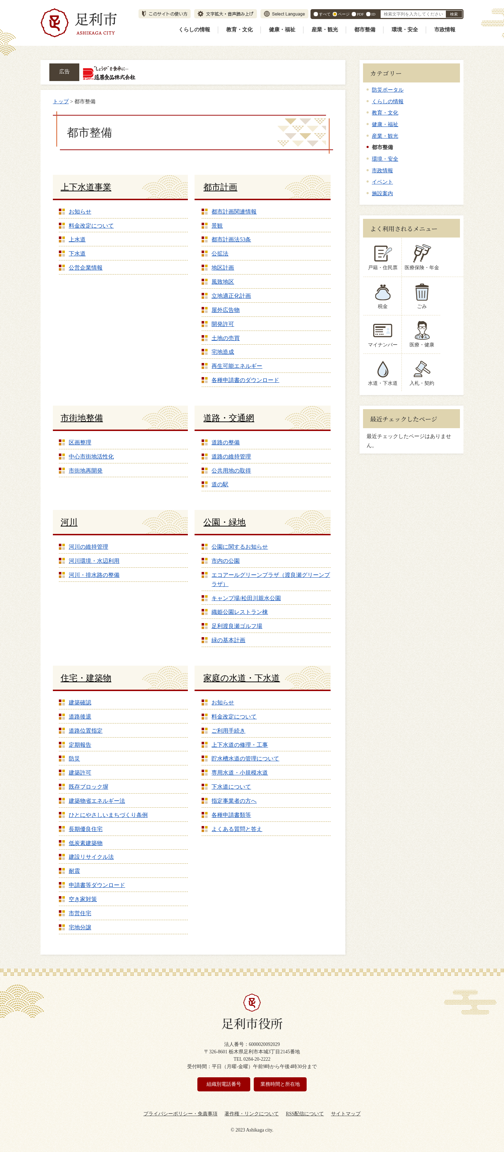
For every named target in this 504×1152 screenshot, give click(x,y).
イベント (382, 182)
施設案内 (382, 193)
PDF (360, 14)
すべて (325, 14)
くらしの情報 (194, 29)
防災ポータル (388, 90)
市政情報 (444, 29)
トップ (61, 101)
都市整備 (364, 29)
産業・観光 (325, 29)
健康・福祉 (282, 29)
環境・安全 (405, 29)
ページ (344, 14)
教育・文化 (239, 29)
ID (373, 14)
